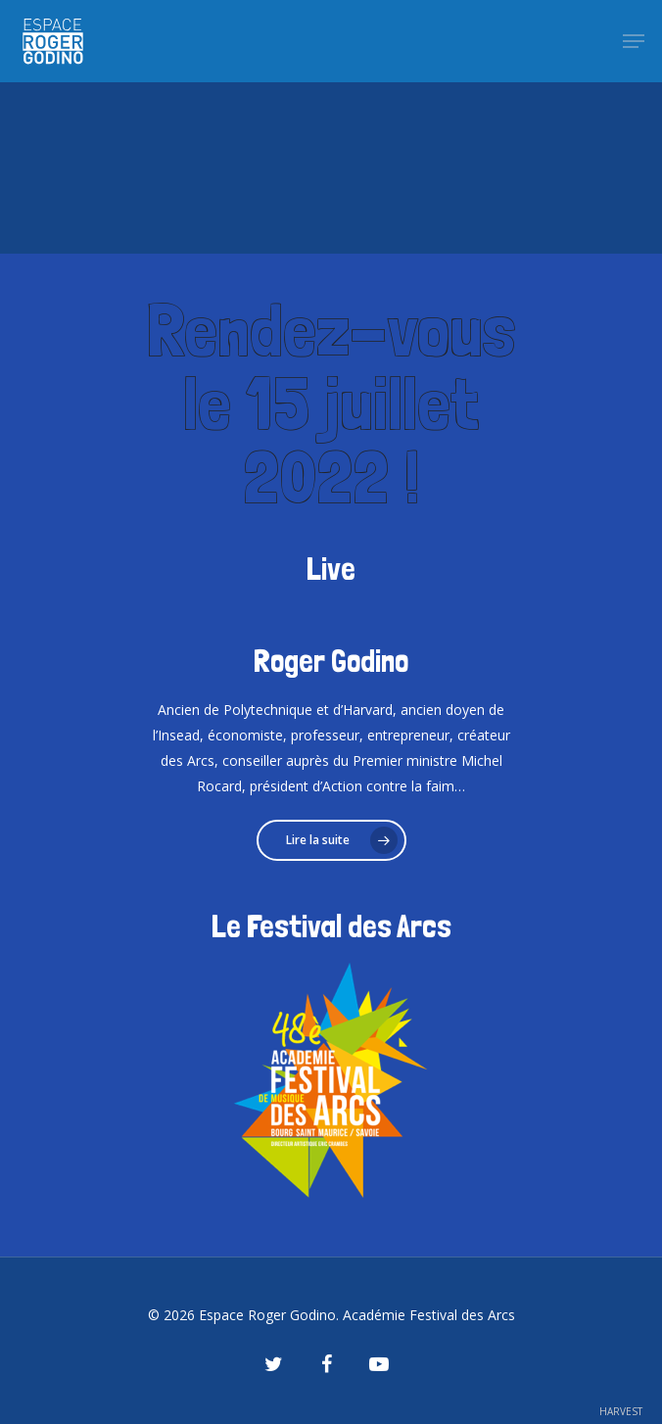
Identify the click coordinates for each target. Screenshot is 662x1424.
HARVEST (620, 1411)
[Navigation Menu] (633, 41)
